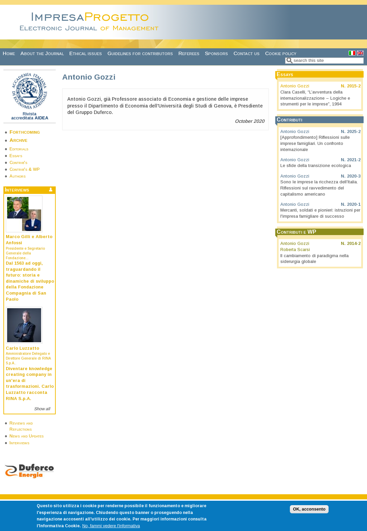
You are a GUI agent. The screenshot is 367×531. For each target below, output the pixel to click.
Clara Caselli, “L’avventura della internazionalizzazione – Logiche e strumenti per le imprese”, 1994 (315, 98)
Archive (19, 140)
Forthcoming (25, 132)
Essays (16, 155)
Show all (42, 408)
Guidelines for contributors (140, 53)
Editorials (19, 149)
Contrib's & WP (25, 169)
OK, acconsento (309, 515)
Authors (17, 176)
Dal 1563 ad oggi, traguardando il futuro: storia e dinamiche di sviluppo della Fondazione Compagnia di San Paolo (30, 281)
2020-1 (354, 204)
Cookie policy (280, 53)
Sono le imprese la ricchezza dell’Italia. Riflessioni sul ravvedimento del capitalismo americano (319, 188)
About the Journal (42, 53)
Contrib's (18, 162)
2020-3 (354, 176)
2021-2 (354, 159)
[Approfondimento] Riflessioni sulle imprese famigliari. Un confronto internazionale (315, 143)
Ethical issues (85, 53)
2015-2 (354, 86)
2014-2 (354, 243)
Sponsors (216, 53)
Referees (188, 53)
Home (9, 53)
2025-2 (354, 131)
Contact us (246, 53)
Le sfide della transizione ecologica (315, 165)
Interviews (19, 443)
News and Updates (26, 436)
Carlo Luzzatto (22, 348)
